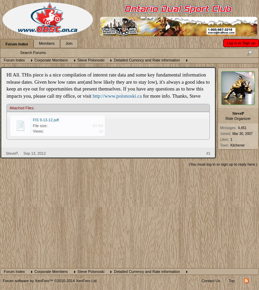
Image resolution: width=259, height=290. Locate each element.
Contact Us (211, 281)
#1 (208, 153)
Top (232, 281)
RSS (246, 280)
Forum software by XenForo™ (50, 281)
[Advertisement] (129, 217)
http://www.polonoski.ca (117, 96)
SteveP (238, 113)
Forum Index (16, 44)
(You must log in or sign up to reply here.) (223, 164)
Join (69, 43)
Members (47, 43)
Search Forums (33, 53)
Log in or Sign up (241, 43)
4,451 (242, 128)
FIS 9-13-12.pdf (46, 120)
